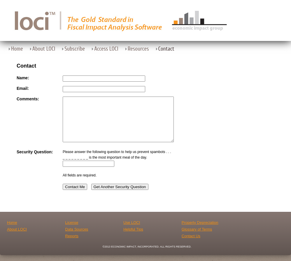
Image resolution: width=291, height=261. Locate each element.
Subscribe (74, 49)
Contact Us (191, 236)
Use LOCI (131, 222)
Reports (72, 236)
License (71, 222)
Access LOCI (106, 49)
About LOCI (43, 49)
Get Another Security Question (120, 187)
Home (17, 49)
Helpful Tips (133, 229)
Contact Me (75, 187)
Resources (138, 49)
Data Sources (76, 229)
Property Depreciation (200, 222)
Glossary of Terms (197, 229)
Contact (166, 49)
